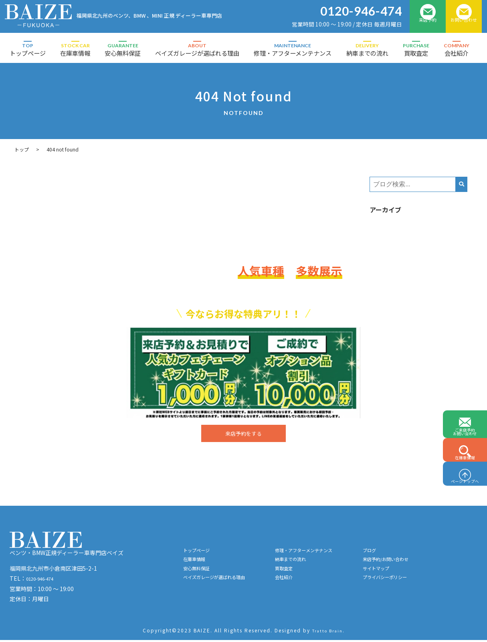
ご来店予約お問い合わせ (465, 396)
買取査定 (416, 49)
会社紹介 (456, 49)
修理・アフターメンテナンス (292, 49)
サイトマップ (411, 576)
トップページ (28, 49)
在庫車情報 (75, 49)
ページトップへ (465, 474)
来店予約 (427, 25)
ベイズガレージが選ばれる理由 (197, 49)
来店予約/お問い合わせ (424, 565)
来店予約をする (243, 434)
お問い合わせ (464, 25)
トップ (21, 149)
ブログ (403, 554)
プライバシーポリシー (423, 587)
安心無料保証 (123, 49)
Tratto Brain (327, 632)
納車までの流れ (367, 49)
